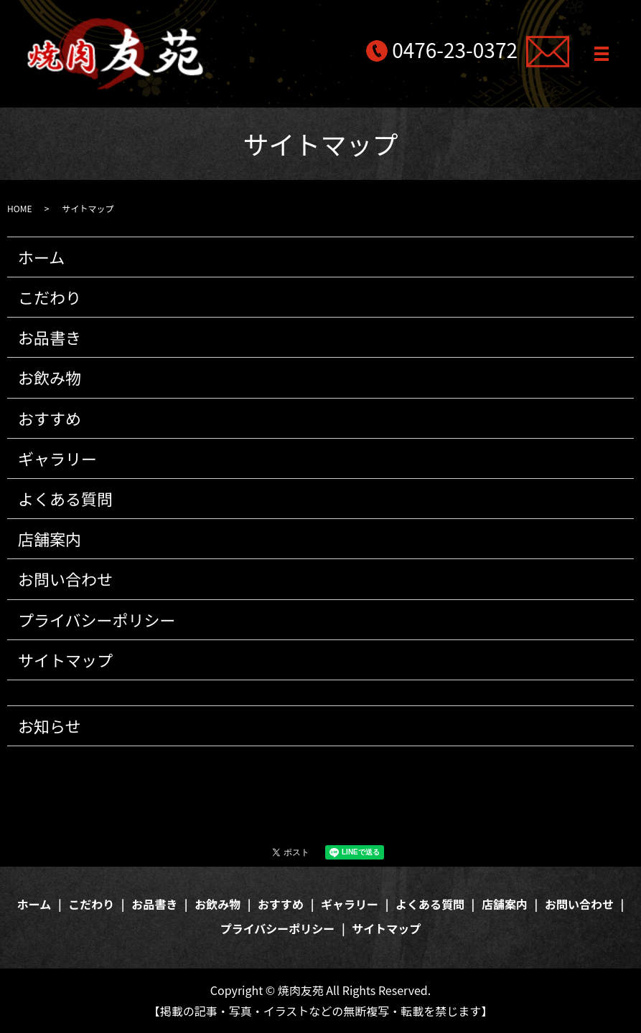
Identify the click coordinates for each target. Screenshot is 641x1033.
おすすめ (49, 417)
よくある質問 (65, 498)
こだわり (49, 296)
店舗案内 (49, 538)
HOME (19, 208)
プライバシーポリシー (97, 619)
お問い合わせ (65, 578)
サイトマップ (65, 659)
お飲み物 (49, 377)
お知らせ (49, 725)
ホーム (41, 256)
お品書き (49, 336)
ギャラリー (57, 458)
